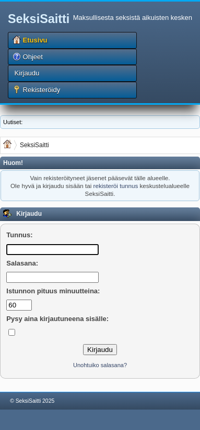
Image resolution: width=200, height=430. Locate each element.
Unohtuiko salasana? (100, 365)
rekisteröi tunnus (115, 185)
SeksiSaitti (38, 19)
